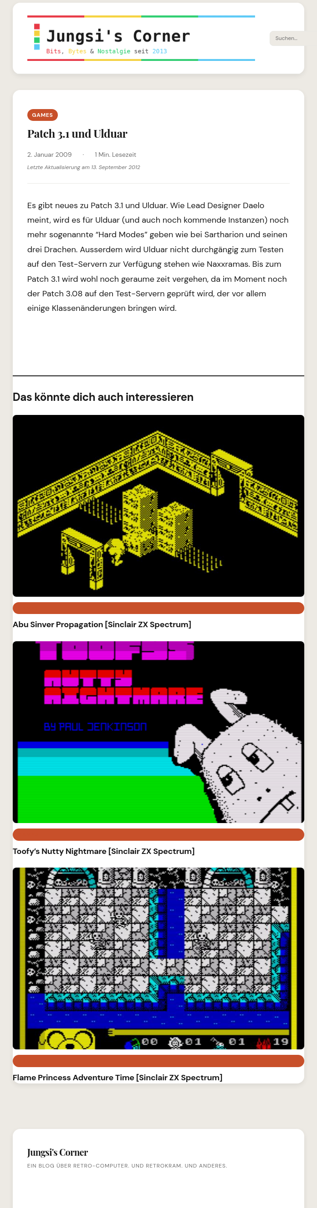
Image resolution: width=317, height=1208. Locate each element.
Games (42, 115)
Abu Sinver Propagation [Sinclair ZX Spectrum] (102, 624)
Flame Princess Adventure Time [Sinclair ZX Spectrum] (117, 1077)
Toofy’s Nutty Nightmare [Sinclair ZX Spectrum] (103, 851)
